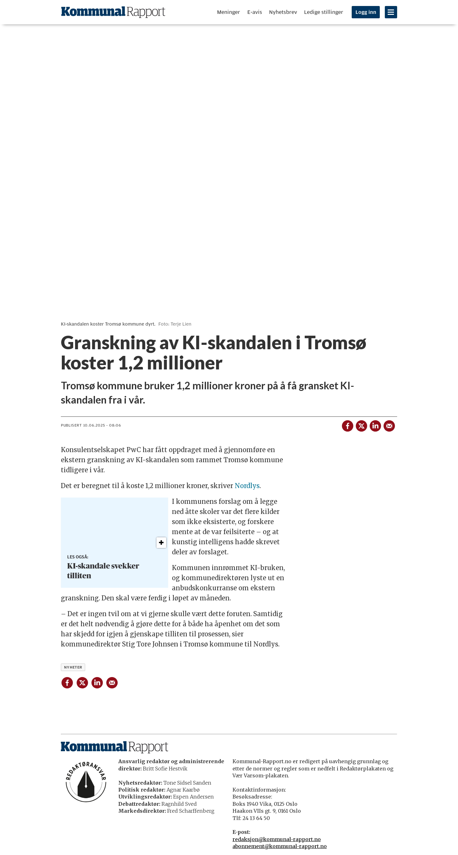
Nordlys (247, 486)
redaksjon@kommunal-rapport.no (276, 839)
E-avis (254, 12)
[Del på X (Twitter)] (361, 424)
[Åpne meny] (391, 12)
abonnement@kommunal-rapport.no (279, 846)
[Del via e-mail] (389, 424)
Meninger (228, 12)
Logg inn (365, 12)
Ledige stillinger (323, 12)
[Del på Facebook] (347, 424)
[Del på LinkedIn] (375, 424)
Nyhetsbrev (283, 12)
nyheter (73, 667)
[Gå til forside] (113, 12)
